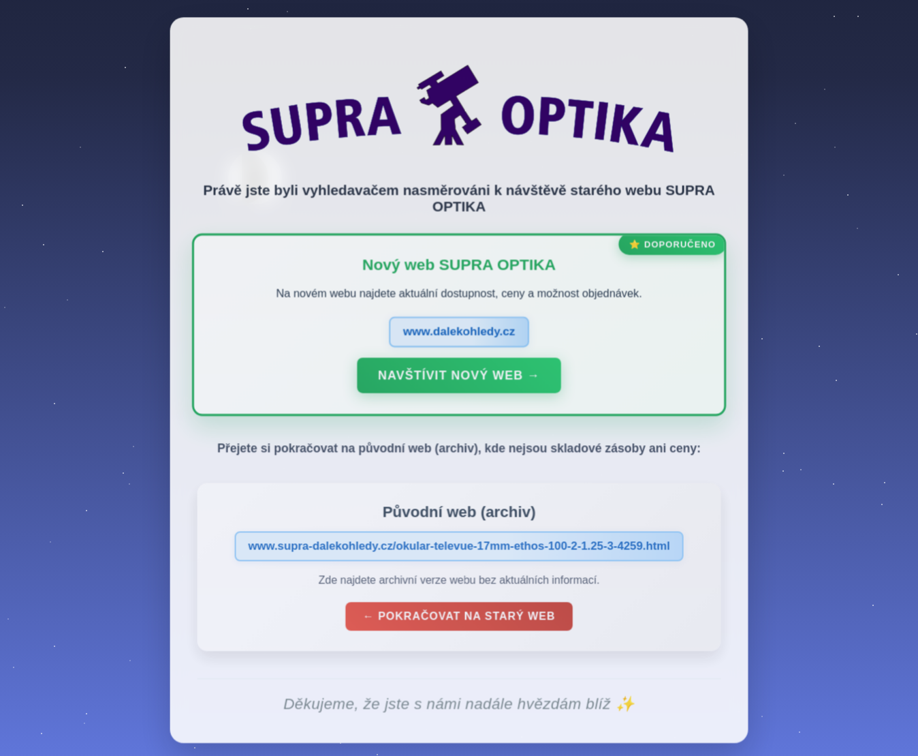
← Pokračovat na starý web (459, 620)
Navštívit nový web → (458, 379)
